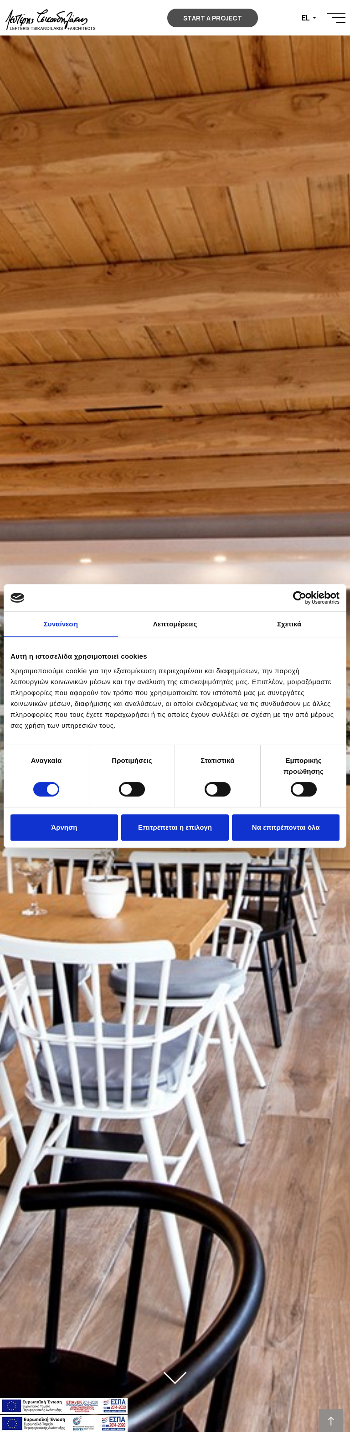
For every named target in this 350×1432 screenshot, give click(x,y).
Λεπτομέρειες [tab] (175, 624)
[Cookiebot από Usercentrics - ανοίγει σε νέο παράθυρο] (300, 598)
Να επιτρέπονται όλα (286, 827)
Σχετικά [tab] (289, 624)
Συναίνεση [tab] (61, 624)
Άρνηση (64, 827)
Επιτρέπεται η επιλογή (175, 827)
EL (306, 18)
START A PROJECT (212, 18)
